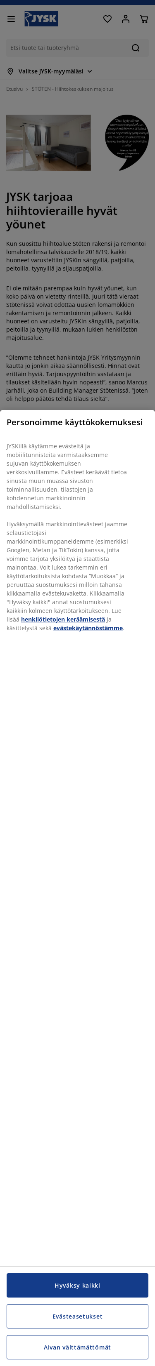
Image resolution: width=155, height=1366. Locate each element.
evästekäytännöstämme (88, 628)
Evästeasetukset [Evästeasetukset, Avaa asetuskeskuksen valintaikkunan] (77, 1316)
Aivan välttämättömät (77, 1347)
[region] (77, 888)
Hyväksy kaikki (77, 1285)
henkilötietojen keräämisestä (63, 619)
